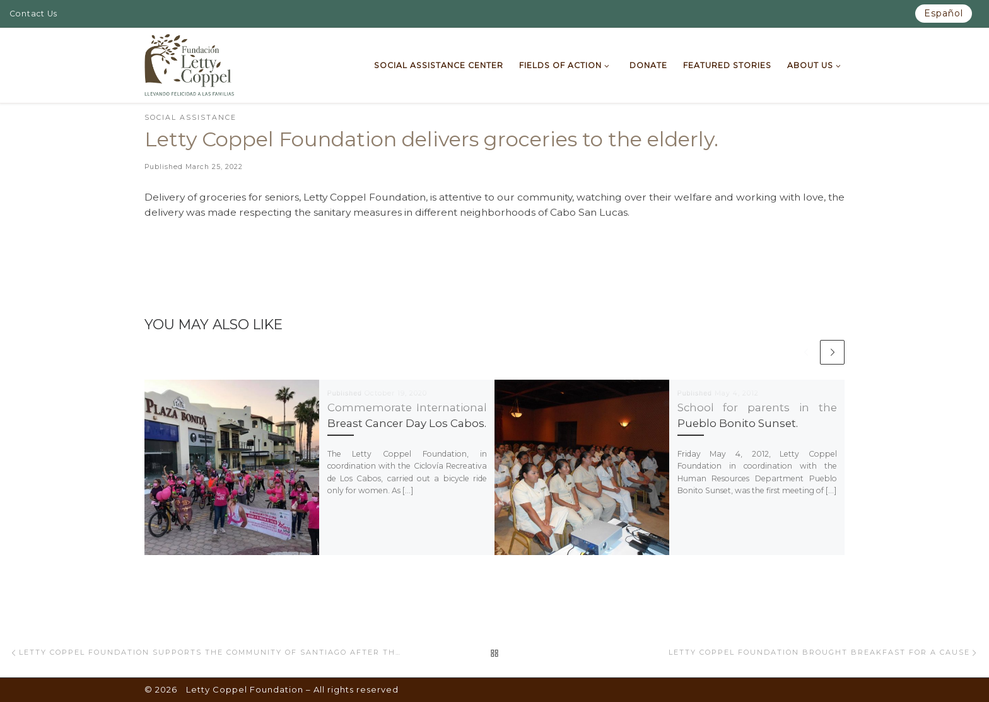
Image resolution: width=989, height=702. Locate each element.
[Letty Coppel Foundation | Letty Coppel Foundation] (189, 64)
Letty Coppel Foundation (244, 689)
